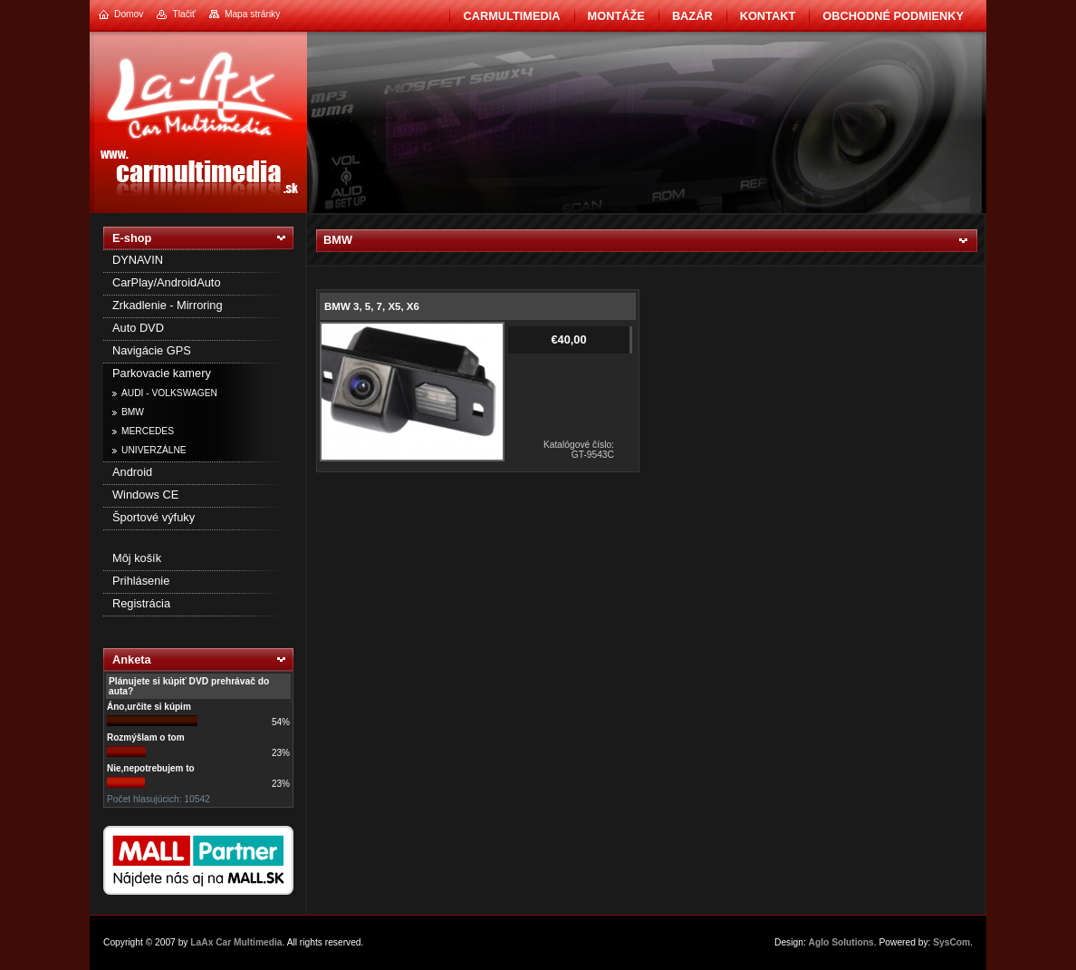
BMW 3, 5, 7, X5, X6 (371, 306)
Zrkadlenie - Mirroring (167, 305)
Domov (128, 14)
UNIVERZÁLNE (154, 450)
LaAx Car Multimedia (236, 942)
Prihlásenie (140, 580)
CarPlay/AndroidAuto (166, 282)
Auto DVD (138, 328)
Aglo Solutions (841, 942)
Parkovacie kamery (161, 373)
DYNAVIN (137, 260)
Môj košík (136, 558)
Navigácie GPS (151, 350)
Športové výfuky (153, 517)
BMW (132, 412)
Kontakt (768, 16)
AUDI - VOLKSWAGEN (169, 393)
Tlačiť (183, 14)
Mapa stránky (252, 14)
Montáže (616, 16)
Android (132, 472)
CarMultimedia (511, 16)
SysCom (951, 942)
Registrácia (141, 603)
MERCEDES (147, 431)
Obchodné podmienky (893, 16)
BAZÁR (692, 16)
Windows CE (145, 494)
